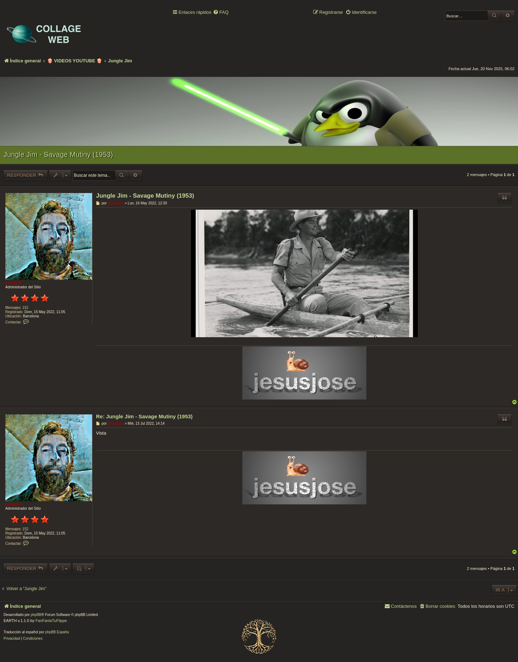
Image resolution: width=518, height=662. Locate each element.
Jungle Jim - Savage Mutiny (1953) (58, 154)
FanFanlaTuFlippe (51, 620)
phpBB (36, 615)
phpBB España (57, 632)
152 (25, 308)
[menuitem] (221, 12)
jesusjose (13, 283)
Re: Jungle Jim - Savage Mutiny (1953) (144, 416)
